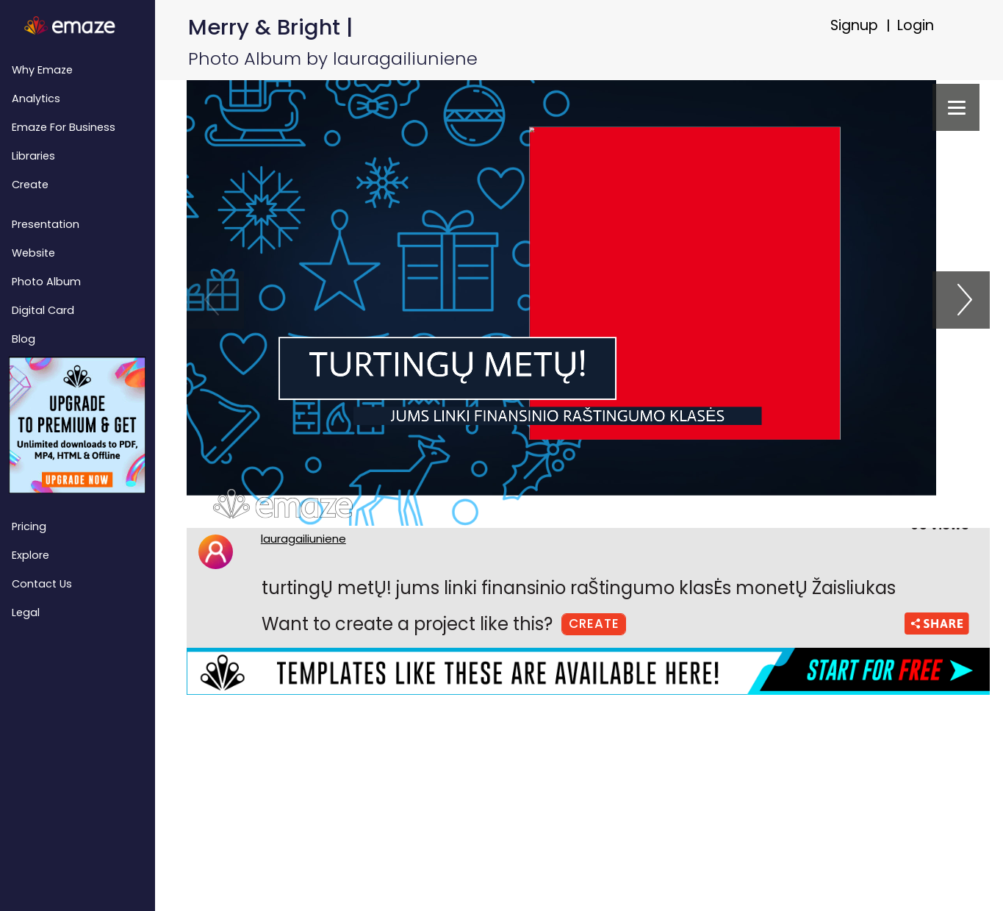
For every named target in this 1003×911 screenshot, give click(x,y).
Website (33, 253)
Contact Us (42, 583)
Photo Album (46, 281)
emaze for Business (63, 127)
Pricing (29, 526)
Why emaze (42, 69)
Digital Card (43, 310)
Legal (26, 612)
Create (30, 184)
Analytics (36, 98)
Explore (30, 555)
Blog (23, 339)
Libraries (33, 156)
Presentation (45, 224)
